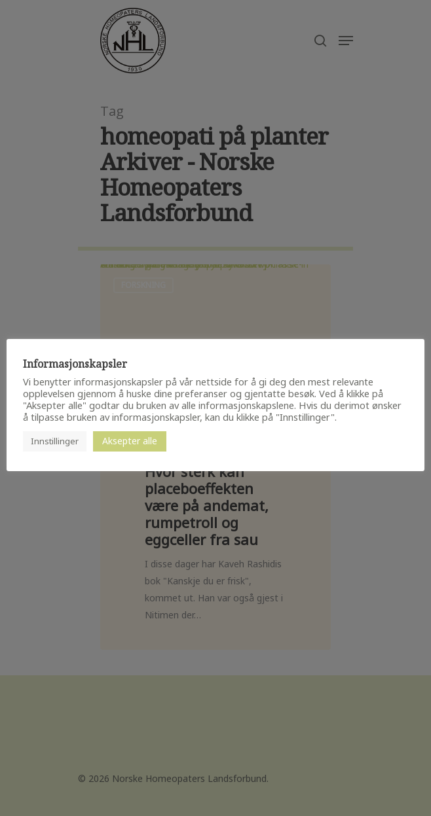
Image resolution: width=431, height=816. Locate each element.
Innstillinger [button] (55, 441)
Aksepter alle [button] (129, 441)
